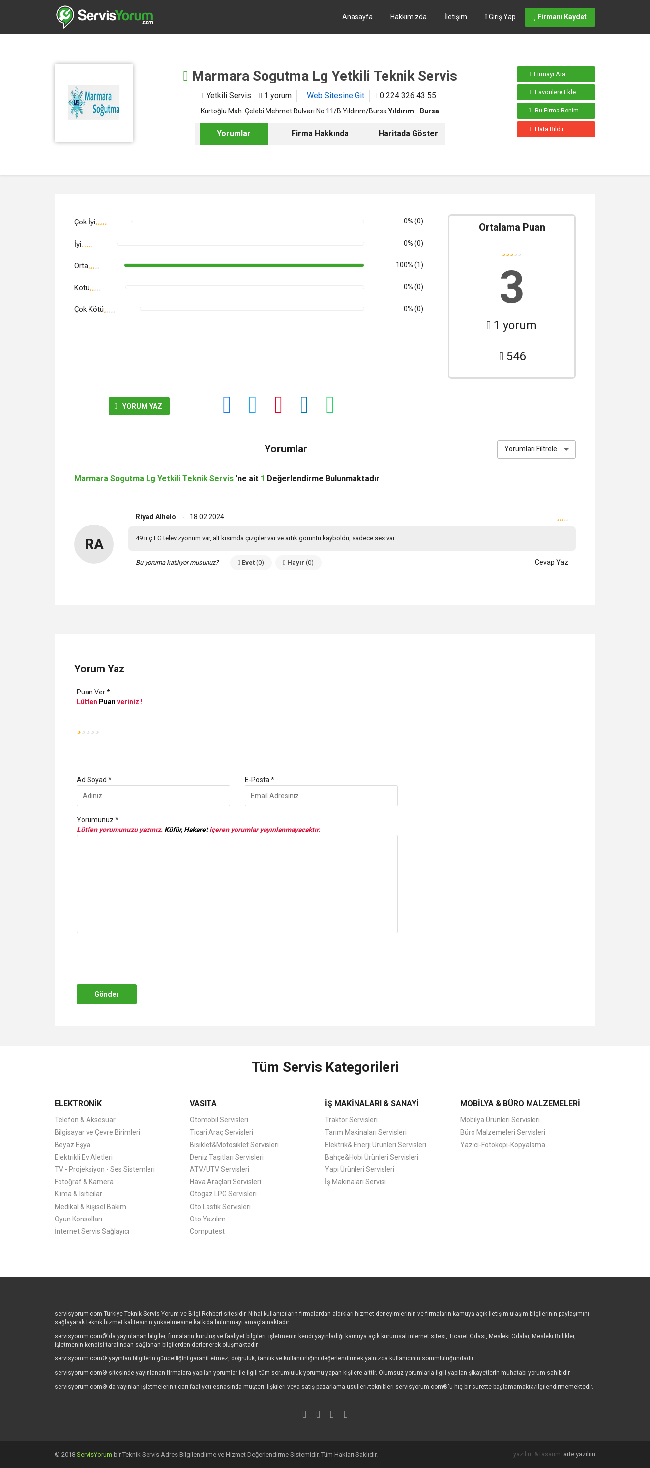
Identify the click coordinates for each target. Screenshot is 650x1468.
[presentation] (149, 959)
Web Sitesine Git (333, 95)
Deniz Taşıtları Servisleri (227, 1157)
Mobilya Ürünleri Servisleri (500, 1120)
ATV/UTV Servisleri (219, 1169)
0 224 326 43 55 (405, 95)
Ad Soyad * (94, 780)
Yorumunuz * (97, 820)
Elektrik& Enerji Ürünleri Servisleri (375, 1145)
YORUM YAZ (108, 406)
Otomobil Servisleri (219, 1120)
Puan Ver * (93, 692)
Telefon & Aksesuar (85, 1120)
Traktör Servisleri (351, 1120)
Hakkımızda (408, 17)
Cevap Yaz (551, 562)
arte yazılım (579, 1454)
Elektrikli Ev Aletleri (84, 1157)
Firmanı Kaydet (560, 17)
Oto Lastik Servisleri (220, 1207)
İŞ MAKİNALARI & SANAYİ (372, 1103)
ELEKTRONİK (78, 1103)
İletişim (455, 17)
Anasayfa (357, 17)
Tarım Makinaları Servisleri (366, 1132)
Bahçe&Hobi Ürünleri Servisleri (371, 1157)
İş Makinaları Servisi (355, 1182)
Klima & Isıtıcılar (78, 1194)
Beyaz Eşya (72, 1145)
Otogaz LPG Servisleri (223, 1194)
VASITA (203, 1103)
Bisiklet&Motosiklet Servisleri (234, 1145)
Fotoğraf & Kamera (84, 1182)
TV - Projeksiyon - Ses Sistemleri (105, 1169)
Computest (207, 1231)
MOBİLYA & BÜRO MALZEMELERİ (520, 1103)
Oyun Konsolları (78, 1219)
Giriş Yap (500, 17)
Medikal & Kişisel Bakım (90, 1207)
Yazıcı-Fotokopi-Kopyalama (502, 1145)
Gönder (106, 994)
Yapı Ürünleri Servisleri (359, 1169)
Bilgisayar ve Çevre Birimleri (97, 1132)
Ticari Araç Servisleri (221, 1132)
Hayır (298, 562)
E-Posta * (259, 780)
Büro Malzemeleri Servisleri (502, 1132)
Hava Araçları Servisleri (225, 1182)
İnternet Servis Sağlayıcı (92, 1231)
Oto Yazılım (208, 1219)
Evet (251, 562)
